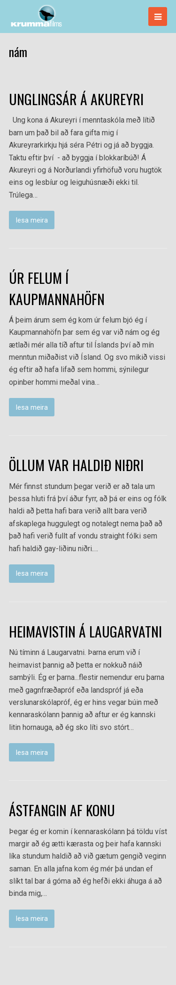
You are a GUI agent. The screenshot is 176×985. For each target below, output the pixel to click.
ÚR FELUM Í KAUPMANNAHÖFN (57, 288)
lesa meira (32, 220)
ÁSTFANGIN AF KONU (62, 810)
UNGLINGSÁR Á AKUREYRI (76, 99)
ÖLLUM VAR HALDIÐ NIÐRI (76, 465)
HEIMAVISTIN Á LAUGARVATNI (85, 631)
